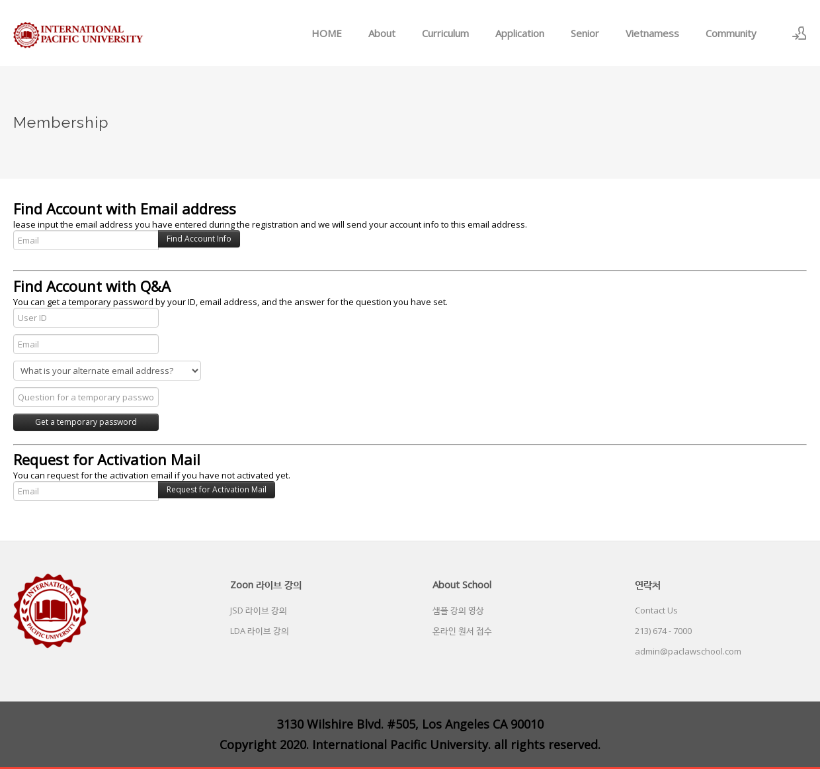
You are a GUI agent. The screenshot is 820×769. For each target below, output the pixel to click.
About (381, 33)
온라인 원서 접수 (462, 631)
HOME (326, 33)
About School (461, 584)
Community (731, 33)
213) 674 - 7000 (663, 631)
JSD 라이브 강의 (258, 610)
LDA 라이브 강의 (259, 631)
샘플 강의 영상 (458, 610)
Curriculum (445, 33)
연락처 (648, 584)
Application (519, 33)
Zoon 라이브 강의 (266, 584)
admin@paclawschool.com (688, 651)
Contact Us (656, 610)
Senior (585, 33)
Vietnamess (652, 33)
